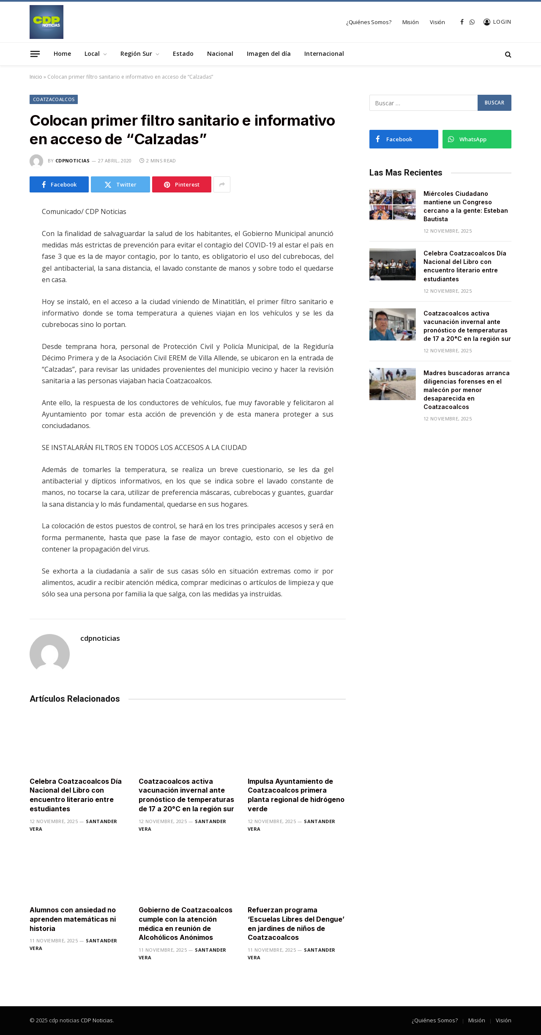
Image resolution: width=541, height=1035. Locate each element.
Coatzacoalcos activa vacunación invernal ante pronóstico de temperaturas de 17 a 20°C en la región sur (186, 795)
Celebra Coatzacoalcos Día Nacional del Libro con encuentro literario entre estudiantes (76, 795)
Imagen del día (269, 53)
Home (62, 53)
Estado (183, 53)
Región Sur (136, 53)
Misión (410, 22)
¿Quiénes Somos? (368, 22)
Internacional (324, 53)
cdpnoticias (72, 160)
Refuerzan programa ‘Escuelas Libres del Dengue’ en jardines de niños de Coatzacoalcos (296, 924)
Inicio (36, 76)
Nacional (220, 53)
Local (92, 53)
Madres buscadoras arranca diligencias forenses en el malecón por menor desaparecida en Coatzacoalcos (467, 389)
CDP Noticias (97, 1020)
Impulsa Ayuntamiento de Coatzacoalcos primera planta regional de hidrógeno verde (296, 795)
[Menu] (35, 54)
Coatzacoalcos (53, 99)
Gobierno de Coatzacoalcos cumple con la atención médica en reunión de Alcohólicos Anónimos (185, 924)
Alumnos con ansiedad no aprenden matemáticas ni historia (73, 919)
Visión (437, 22)
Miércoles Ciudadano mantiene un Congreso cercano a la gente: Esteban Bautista (466, 206)
